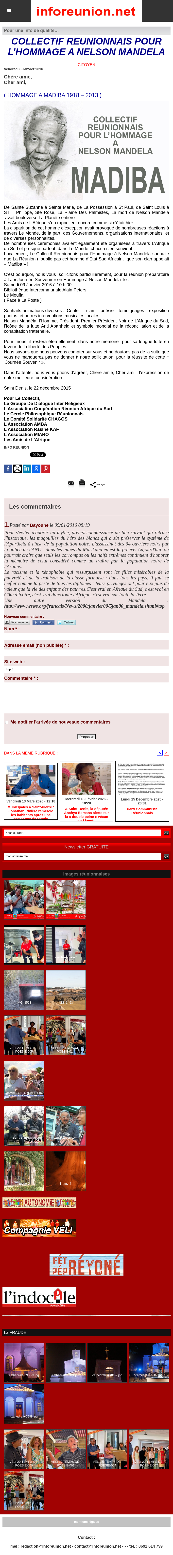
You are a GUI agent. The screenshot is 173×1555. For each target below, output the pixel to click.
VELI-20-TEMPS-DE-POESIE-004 (107, 1463)
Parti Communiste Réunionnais (142, 811)
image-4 (65, 1184)
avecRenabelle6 (24, 957)
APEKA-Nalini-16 (24, 1138)
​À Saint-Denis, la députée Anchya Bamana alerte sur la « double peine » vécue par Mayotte (86, 813)
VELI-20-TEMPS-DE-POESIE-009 (24, 1463)
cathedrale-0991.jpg (65, 1375)
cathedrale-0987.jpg (149, 1375)
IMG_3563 (24, 1003)
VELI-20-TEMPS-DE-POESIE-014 (66, 1050)
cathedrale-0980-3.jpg (24, 1375)
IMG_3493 (65, 1003)
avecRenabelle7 (65, 957)
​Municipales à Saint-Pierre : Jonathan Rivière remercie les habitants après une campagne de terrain (30, 812)
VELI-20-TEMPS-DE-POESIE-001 (66, 1463)
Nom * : (12, 628)
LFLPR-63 (65, 912)
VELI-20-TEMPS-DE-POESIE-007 (149, 1463)
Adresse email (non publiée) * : (36, 645)
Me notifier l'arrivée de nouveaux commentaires (60, 722)
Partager (97, 484)
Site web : (14, 661)
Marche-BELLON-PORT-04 (24, 1093)
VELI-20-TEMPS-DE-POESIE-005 (24, 1050)
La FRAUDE (15, 1333)
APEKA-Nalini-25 (65, 1138)
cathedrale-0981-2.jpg (107, 1375)
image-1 (24, 1184)
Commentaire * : (21, 678)
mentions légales (86, 1522)
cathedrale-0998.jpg (24, 1416)
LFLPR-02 (24, 912)
